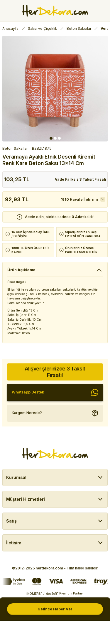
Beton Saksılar (15, 148)
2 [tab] (55, 138)
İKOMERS (34, 593)
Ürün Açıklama (21, 270)
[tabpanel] (55, 88)
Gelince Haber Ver (55, 609)
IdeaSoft (51, 593)
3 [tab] (59, 138)
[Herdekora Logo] (55, 11)
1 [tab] (51, 138)
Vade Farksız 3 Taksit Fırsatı (80, 179)
